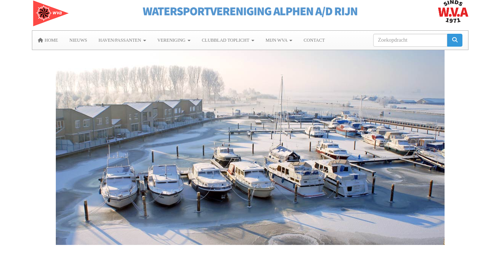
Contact (314, 40)
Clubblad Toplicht (228, 40)
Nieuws (78, 40)
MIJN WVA (279, 40)
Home (48, 40)
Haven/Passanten (122, 40)
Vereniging (174, 40)
